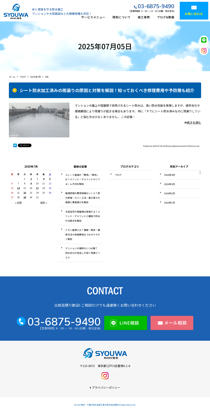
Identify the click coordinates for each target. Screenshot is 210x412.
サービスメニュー (93, 17)
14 (18, 187)
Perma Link (194, 146)
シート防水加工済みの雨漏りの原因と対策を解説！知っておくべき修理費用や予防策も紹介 (107, 90)
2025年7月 (35, 76)
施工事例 (144, 17)
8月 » (43, 202)
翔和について (121, 17)
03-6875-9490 (156, 6)
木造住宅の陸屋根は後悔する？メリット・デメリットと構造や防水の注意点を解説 (82, 216)
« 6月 (18, 202)
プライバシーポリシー (106, 387)
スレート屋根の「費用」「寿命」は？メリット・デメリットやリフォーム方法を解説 (82, 179)
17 (37, 187)
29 (24, 197)
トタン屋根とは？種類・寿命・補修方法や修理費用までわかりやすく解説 (82, 234)
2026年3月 (169, 184)
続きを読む (192, 122)
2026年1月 (169, 202)
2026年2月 (169, 193)
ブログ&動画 (165, 17)
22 (24, 192)
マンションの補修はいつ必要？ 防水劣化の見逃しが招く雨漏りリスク (82, 253)
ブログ (118, 174)
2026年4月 (169, 174)
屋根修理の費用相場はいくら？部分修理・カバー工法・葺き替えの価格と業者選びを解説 (82, 197)
